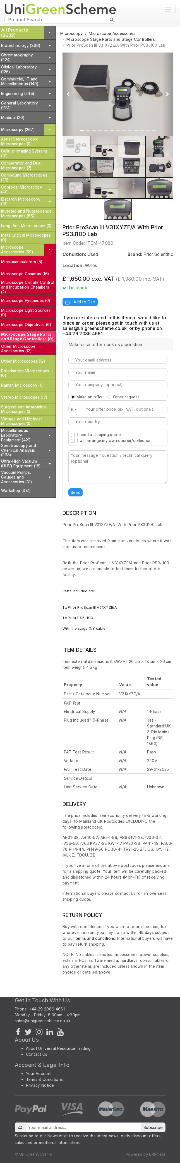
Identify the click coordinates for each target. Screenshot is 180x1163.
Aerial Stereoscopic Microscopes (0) (19, 141)
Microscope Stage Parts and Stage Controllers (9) (27, 336)
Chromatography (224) (17, 57)
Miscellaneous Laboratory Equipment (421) (16, 435)
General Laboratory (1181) (19, 105)
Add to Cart (80, 301)
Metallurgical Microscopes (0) (26, 237)
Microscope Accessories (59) (17, 249)
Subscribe (153, 1127)
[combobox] (117, 421)
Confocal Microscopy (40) (21, 189)
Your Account (39, 1073)
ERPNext (157, 1154)
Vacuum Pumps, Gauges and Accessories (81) (16, 477)
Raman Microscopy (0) (22, 385)
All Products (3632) (14, 32)
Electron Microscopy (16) (20, 201)
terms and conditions (95, 938)
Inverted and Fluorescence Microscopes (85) (26, 213)
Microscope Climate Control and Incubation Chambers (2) (27, 287)
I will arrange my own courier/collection (114, 440)
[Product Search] (60, 19)
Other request (126, 396)
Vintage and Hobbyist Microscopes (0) (21, 421)
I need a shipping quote (99, 434)
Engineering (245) (17, 93)
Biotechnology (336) (20, 45)
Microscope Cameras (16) (25, 273)
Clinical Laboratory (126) (19, 69)
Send (75, 492)
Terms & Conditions (44, 1079)
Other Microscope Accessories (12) (18, 348)
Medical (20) (12, 117)
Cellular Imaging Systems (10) (24, 153)
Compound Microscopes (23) (24, 177)
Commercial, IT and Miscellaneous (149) (19, 81)
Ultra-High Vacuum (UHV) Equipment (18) (20, 463)
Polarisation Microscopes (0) (25, 373)
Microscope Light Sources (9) (26, 312)
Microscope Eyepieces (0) (25, 300)
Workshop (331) (15, 490)
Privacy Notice (40, 1085)
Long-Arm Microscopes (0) (26, 225)
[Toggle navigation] (168, 9)
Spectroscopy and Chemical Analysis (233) (18, 450)
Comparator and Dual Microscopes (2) (21, 165)
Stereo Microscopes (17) (24, 397)
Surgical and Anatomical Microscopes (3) (24, 409)
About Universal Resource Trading (58, 1048)
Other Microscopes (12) (23, 361)
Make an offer (89, 396)
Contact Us (36, 1054)
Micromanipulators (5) (21, 261)
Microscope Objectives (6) (26, 324)
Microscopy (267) (18, 129)
